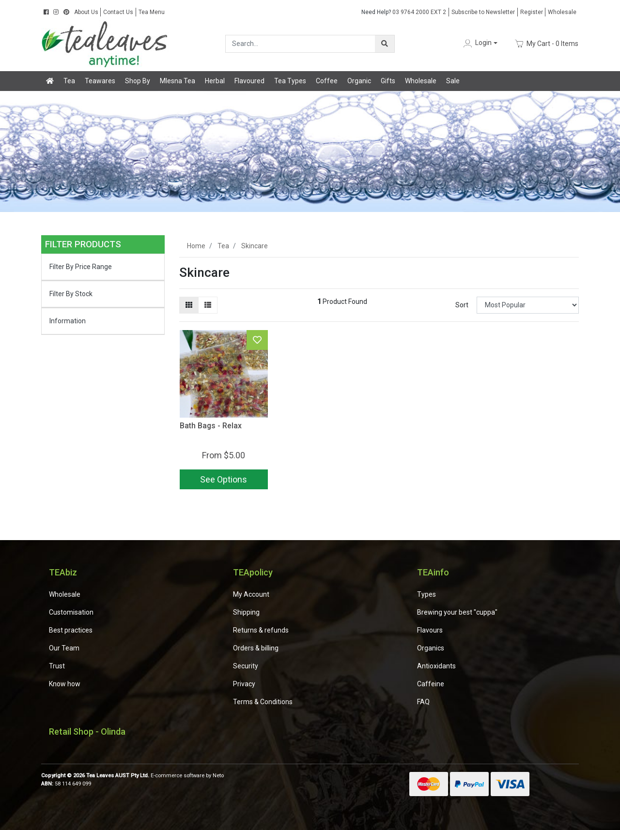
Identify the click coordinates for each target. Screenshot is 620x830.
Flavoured (249, 81)
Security (245, 666)
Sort (461, 305)
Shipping (246, 612)
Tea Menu (152, 12)
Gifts (388, 81)
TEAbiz (63, 572)
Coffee (327, 81)
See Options (223, 479)
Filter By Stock (71, 294)
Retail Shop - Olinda (87, 731)
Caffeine (430, 684)
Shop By (137, 81)
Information (67, 321)
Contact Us (118, 12)
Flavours (430, 630)
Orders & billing (256, 648)
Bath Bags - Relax (211, 425)
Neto (218, 775)
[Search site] (384, 43)
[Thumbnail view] (189, 305)
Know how (64, 684)
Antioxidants (436, 666)
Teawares (100, 81)
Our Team (64, 648)
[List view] (207, 305)
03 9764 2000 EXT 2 (403, 12)
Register (531, 12)
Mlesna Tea (177, 81)
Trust (57, 666)
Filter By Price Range (80, 267)
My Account (251, 594)
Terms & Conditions (263, 702)
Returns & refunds (261, 630)
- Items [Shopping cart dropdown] (546, 43)
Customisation (71, 612)
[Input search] (300, 43)
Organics (430, 648)
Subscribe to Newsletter (483, 12)
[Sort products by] (528, 305)
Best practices (71, 630)
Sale (453, 81)
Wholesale (562, 12)
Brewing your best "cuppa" (457, 612)
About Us (86, 12)
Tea (69, 81)
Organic (359, 81)
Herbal (215, 81)
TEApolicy (253, 572)
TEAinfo (433, 572)
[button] (479, 43)
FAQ (423, 702)
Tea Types (290, 81)
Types (426, 594)
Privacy (244, 684)
